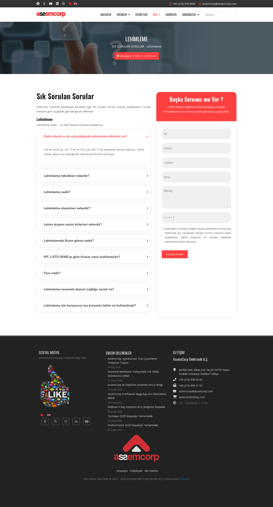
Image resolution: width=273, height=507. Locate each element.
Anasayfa (105, 14)
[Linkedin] (57, 3)
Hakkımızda (189, 14)
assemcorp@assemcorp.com (219, 3)
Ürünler (122, 14)
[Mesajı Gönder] (175, 254)
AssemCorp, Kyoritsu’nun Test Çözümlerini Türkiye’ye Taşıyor (137, 366)
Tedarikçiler (136, 473)
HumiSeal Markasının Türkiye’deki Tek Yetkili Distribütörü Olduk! (137, 379)
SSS (155, 14)
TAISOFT (184, 482)
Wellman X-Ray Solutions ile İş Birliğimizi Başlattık (136, 412)
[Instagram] (63, 3)
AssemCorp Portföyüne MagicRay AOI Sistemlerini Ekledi (137, 401)
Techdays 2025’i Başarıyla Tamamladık (130, 421)
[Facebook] (38, 3)
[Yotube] (83, 421)
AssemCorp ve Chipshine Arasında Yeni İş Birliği (135, 390)
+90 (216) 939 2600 (184, 3)
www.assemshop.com (195, 397)
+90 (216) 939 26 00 (193, 379)
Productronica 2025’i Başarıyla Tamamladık (133, 430)
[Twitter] (44, 3)
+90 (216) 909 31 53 (193, 385)
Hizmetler (141, 14)
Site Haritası (151, 473)
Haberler (171, 14)
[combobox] (219, 15)
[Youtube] (50, 3)
